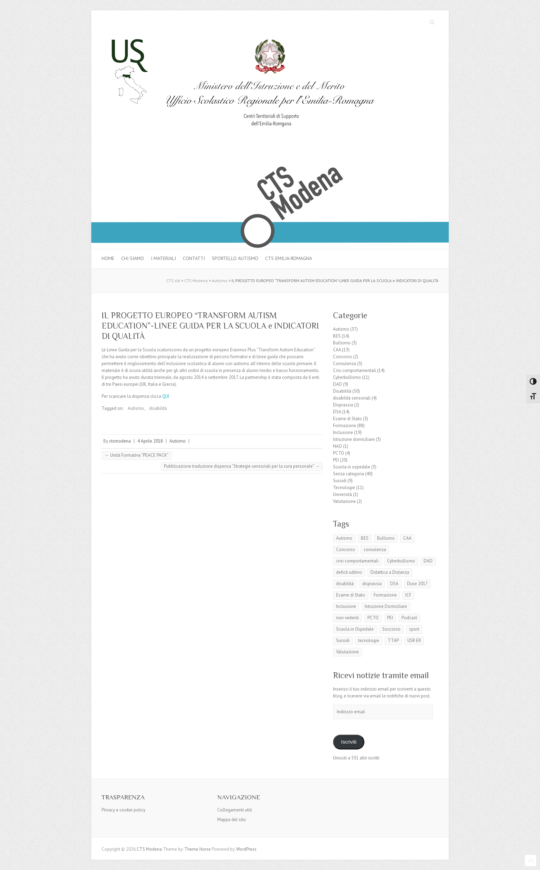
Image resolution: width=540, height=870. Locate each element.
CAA (337, 350)
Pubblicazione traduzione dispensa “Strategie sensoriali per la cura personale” (242, 466)
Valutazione (344, 501)
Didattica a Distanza (390, 572)
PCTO (338, 453)
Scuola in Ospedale (355, 629)
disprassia (372, 584)
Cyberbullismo (347, 377)
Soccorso (391, 629)
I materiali (163, 258)
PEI (336, 460)
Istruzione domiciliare (354, 439)
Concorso (342, 357)
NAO (337, 446)
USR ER (414, 640)
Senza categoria (348, 474)
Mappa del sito (231, 819)
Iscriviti (348, 742)
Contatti (194, 258)
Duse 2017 (417, 584)
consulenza (375, 549)
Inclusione (343, 432)
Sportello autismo (235, 258)
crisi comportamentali (357, 561)
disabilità (158, 408)
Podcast (409, 618)
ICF (408, 595)
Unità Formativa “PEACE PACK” (137, 455)
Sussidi (339, 481)
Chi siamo (132, 258)
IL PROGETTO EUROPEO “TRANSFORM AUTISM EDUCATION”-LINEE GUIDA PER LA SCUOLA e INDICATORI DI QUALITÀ (210, 326)
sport (414, 629)
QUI (165, 396)
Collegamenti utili (234, 810)
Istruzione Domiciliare (386, 606)
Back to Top (531, 861)
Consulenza (344, 363)
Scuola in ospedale (351, 467)
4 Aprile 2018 (150, 441)
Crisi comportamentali (354, 370)
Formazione (344, 425)
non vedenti (347, 618)
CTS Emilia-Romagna (288, 258)
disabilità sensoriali (352, 398)
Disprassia (343, 405)
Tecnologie (344, 487)
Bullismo (342, 343)
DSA (337, 412)
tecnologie (368, 640)
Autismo (136, 408)
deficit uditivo (349, 572)
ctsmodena (120, 441)
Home (108, 258)
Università (342, 494)
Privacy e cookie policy (123, 810)
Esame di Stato (347, 419)
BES (337, 336)
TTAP (393, 640)
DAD (337, 384)
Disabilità (342, 391)
